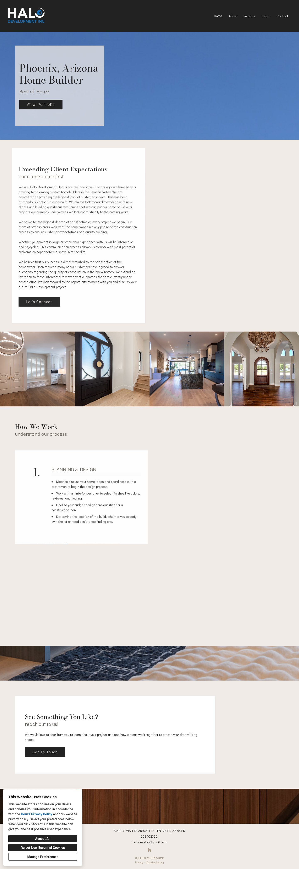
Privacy (139, 862)
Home (218, 16)
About (233, 16)
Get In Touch (45, 751)
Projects (249, 16)
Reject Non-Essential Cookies (43, 848)
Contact (282, 16)
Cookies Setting (155, 862)
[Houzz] (149, 850)
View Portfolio (41, 104)
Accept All (42, 839)
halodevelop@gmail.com (149, 842)
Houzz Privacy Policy (36, 814)
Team (266, 16)
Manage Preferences (42, 857)
